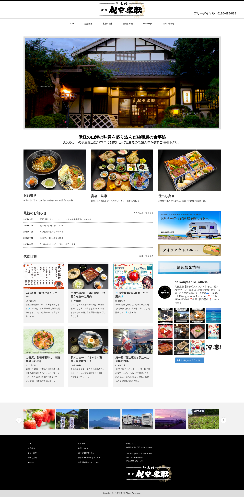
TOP (72, 24)
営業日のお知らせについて (43, 225)
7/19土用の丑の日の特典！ (43, 232)
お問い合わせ (168, 24)
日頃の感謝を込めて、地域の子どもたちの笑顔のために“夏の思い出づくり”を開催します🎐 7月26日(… (132, 308)
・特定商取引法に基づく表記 (88, 462)
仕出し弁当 (128, 24)
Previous (19, 420)
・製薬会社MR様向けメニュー (88, 458)
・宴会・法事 (31, 453)
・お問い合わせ (82, 448)
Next (223, 420)
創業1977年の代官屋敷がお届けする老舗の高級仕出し (182, 201)
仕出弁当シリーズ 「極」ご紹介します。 (50, 244)
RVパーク (147, 24)
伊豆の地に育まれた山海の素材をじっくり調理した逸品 (48, 200)
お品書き (88, 24)
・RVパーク (31, 462)
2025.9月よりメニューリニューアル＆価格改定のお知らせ (57, 219)
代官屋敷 (119, 493)
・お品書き (30, 448)
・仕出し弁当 (31, 458)
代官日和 (32, 301)
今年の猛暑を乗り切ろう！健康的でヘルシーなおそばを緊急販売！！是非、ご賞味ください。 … (87, 373)
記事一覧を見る (146, 256)
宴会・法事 (108, 24)
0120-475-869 (227, 13)
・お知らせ (80, 443)
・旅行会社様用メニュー (86, 453)
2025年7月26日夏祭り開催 (43, 238)
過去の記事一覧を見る (143, 213)
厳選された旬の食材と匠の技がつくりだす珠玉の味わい (115, 201)
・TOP (28, 443)
